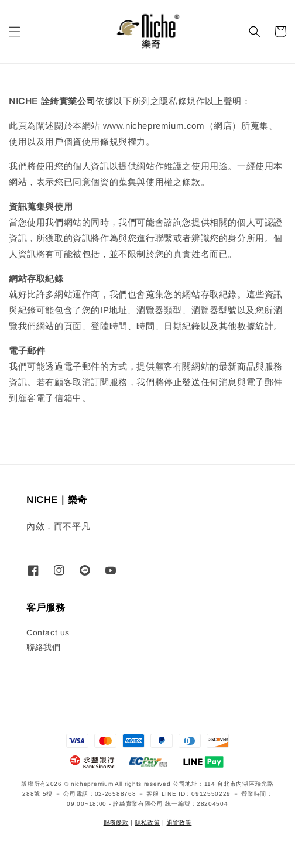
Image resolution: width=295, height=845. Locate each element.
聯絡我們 (43, 647)
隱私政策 (147, 822)
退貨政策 (179, 822)
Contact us (48, 632)
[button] (15, 32)
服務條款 (116, 822)
